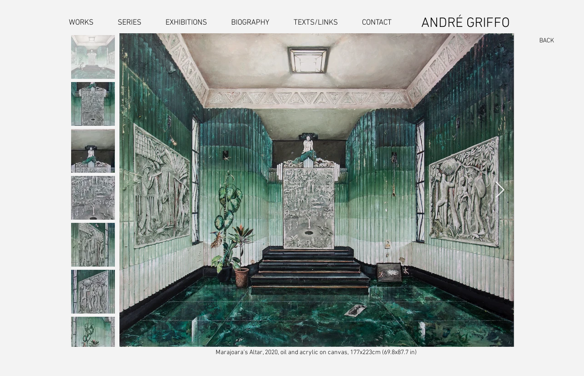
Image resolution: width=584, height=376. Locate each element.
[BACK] (542, 41)
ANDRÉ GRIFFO (465, 23)
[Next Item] (500, 190)
